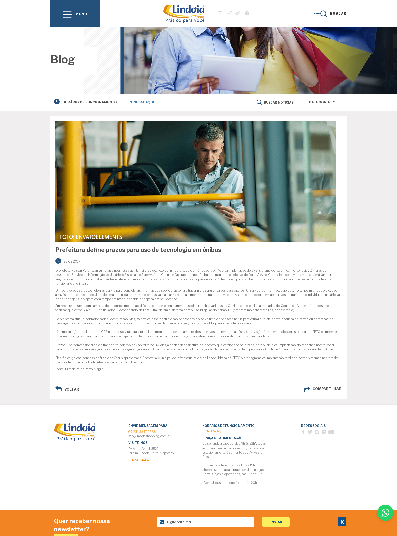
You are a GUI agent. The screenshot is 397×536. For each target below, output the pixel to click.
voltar (71, 389)
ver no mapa (138, 460)
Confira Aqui (141, 102)
